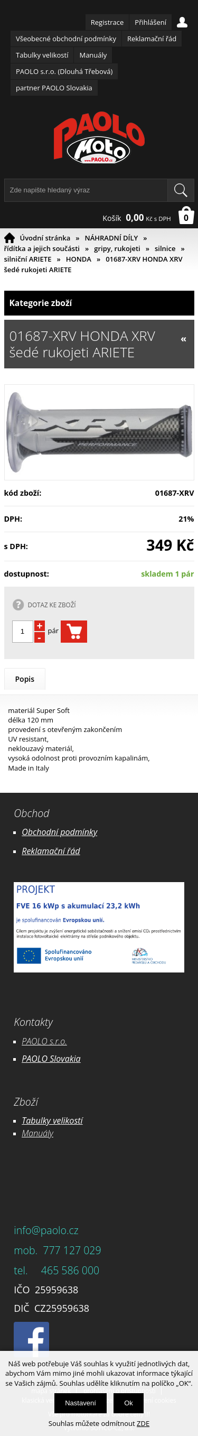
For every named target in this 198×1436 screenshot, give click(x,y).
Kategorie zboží (99, 303)
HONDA (78, 259)
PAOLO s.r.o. (44, 1041)
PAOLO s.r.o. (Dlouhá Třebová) (64, 71)
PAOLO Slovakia (51, 1058)
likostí (71, 1120)
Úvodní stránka (45, 238)
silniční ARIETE (28, 259)
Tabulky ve (41, 1120)
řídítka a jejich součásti (42, 248)
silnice (165, 248)
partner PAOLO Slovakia (54, 87)
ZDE (143, 1423)
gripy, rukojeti (117, 248)
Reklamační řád (151, 38)
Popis (25, 679)
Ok (128, 1403)
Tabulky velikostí (42, 55)
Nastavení (80, 1403)
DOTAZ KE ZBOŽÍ (52, 604)
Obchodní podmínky (59, 832)
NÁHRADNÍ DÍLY (111, 238)
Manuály (93, 55)
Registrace (107, 22)
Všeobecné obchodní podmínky (66, 38)
